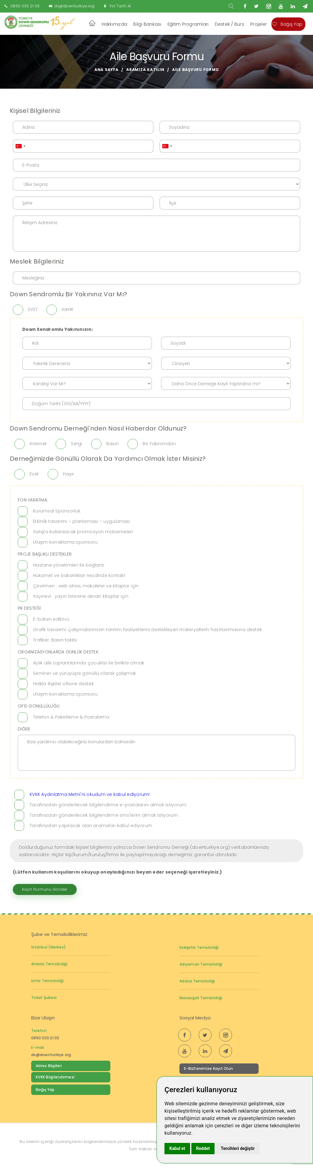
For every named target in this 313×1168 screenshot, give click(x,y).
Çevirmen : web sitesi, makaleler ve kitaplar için (85, 586)
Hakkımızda (114, 24)
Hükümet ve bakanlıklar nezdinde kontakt (79, 575)
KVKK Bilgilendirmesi (55, 1077)
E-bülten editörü (51, 619)
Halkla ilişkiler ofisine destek (63, 684)
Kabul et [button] (177, 1148)
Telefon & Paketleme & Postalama (71, 717)
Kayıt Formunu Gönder (45, 889)
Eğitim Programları (188, 24)
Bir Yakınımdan (159, 444)
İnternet (38, 444)
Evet (34, 474)
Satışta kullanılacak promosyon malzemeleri (83, 532)
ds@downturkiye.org (74, 6)
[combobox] (20, 146)
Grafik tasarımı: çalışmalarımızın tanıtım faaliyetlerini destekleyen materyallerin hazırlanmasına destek (147, 630)
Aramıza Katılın (145, 69)
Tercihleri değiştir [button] (238, 1148)
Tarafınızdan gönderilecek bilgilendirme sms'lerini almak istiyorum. (104, 815)
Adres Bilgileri (49, 1065)
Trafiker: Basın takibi (55, 640)
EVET (33, 309)
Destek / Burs (229, 24)
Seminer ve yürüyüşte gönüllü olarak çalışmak (84, 673)
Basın (112, 444)
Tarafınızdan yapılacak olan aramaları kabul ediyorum (91, 825)
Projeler (258, 24)
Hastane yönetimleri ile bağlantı (68, 565)
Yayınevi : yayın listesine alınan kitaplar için (80, 596)
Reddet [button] (203, 1148)
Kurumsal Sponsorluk (56, 511)
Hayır (68, 474)
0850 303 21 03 (25, 6)
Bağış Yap (287, 24)
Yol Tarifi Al (120, 6)
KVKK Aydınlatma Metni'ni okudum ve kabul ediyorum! (90, 794)
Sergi (76, 444)
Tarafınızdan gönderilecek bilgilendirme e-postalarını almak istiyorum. (108, 805)
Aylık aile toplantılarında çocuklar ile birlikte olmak (89, 663)
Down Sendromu (52, 1102)
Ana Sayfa (106, 69)
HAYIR (67, 309)
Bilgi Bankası (147, 24)
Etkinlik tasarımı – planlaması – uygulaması (81, 521)
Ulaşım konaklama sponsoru (65, 542)
